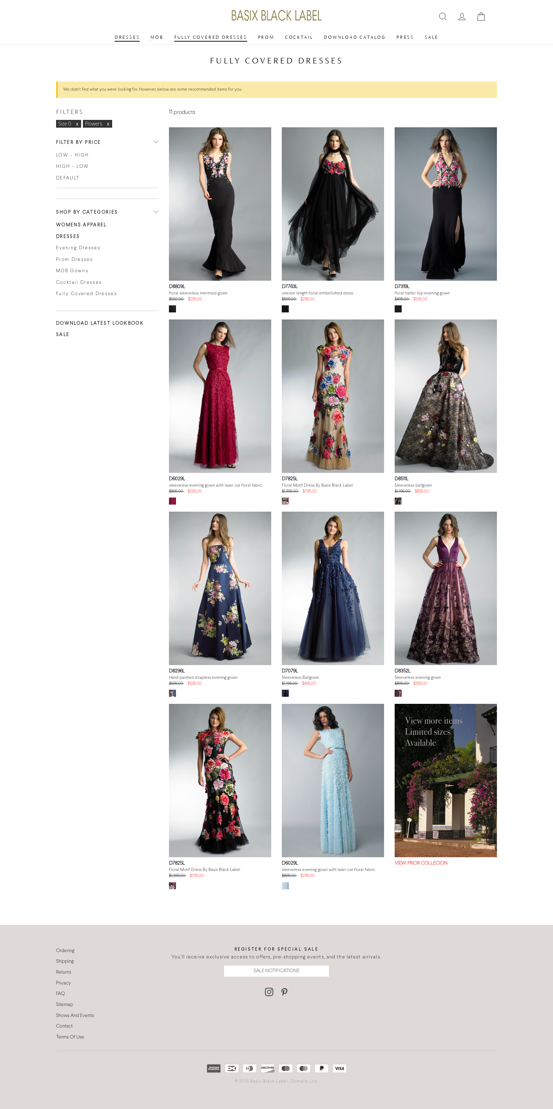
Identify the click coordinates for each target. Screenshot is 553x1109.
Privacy (63, 983)
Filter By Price (78, 143)
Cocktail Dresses (79, 283)
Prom (266, 37)
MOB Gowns (72, 271)
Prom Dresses (74, 260)
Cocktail (299, 37)
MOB (156, 37)
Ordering (65, 951)
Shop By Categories (87, 213)
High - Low (72, 167)
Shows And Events (75, 1015)
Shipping (65, 961)
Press (405, 37)
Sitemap (64, 1005)
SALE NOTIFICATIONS (276, 971)
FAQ (60, 994)
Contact (64, 1026)
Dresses (127, 37)
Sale (431, 37)
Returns (63, 972)
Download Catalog (355, 37)
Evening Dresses (78, 248)
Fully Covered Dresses (210, 37)
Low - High (72, 155)
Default (68, 178)
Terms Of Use (70, 1037)
